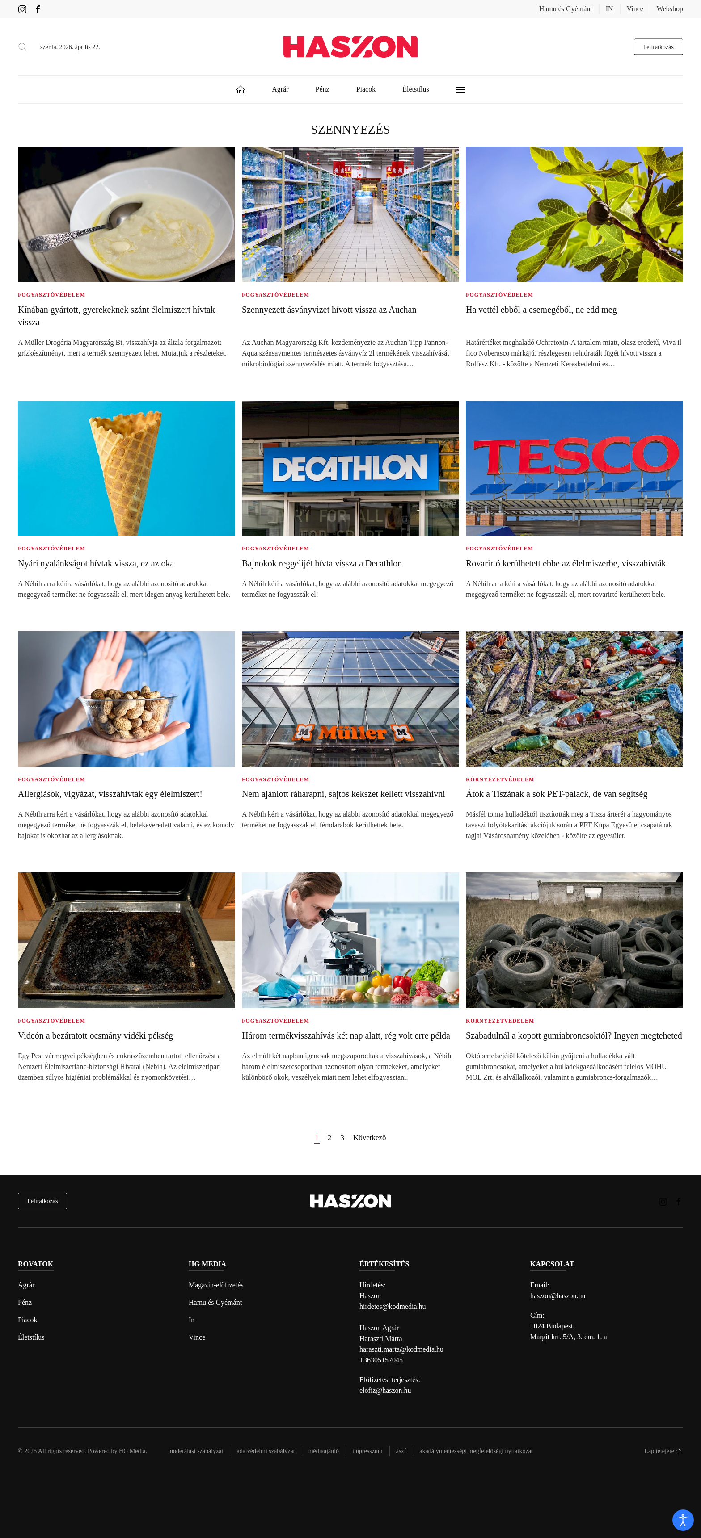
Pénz (25, 1302)
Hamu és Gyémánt (565, 9)
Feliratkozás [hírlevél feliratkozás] (42, 1201)
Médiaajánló (323, 1451)
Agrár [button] (280, 89)
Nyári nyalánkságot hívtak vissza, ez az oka (96, 563)
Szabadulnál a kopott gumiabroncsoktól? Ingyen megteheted (574, 1035)
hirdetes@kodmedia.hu (392, 1306)
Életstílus (31, 1337)
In (191, 1320)
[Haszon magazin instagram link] (22, 9)
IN (609, 9)
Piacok (28, 1320)
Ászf (401, 1451)
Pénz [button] (322, 89)
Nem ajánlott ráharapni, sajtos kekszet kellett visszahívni (343, 794)
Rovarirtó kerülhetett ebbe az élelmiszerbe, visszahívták (566, 563)
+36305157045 (381, 1360)
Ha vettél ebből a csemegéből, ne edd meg (541, 309)
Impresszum (367, 1451)
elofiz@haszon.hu (385, 1390)
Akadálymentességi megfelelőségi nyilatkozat (475, 1451)
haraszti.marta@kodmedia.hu (401, 1349)
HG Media (132, 1451)
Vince (635, 9)
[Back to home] (350, 47)
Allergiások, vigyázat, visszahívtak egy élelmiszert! (110, 794)
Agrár (26, 1285)
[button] (22, 46)
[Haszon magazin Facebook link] (38, 9)
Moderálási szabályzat (195, 1451)
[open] (683, 1520)
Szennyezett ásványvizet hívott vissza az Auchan (329, 309)
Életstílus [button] (415, 89)
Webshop (670, 9)
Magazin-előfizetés (216, 1285)
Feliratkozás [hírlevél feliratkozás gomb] (658, 46)
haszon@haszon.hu (558, 1295)
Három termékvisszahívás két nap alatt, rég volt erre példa (346, 1035)
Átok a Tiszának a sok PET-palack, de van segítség (556, 794)
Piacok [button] (366, 89)
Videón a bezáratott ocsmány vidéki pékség (95, 1035)
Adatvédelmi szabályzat (265, 1451)
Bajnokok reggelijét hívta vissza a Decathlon (322, 563)
